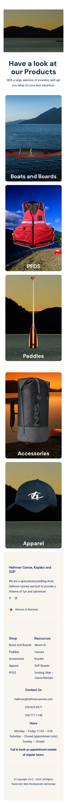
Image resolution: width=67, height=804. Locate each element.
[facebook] (10, 598)
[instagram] (16, 598)
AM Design (50, 784)
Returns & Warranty (26, 609)
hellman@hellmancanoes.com (33, 699)
